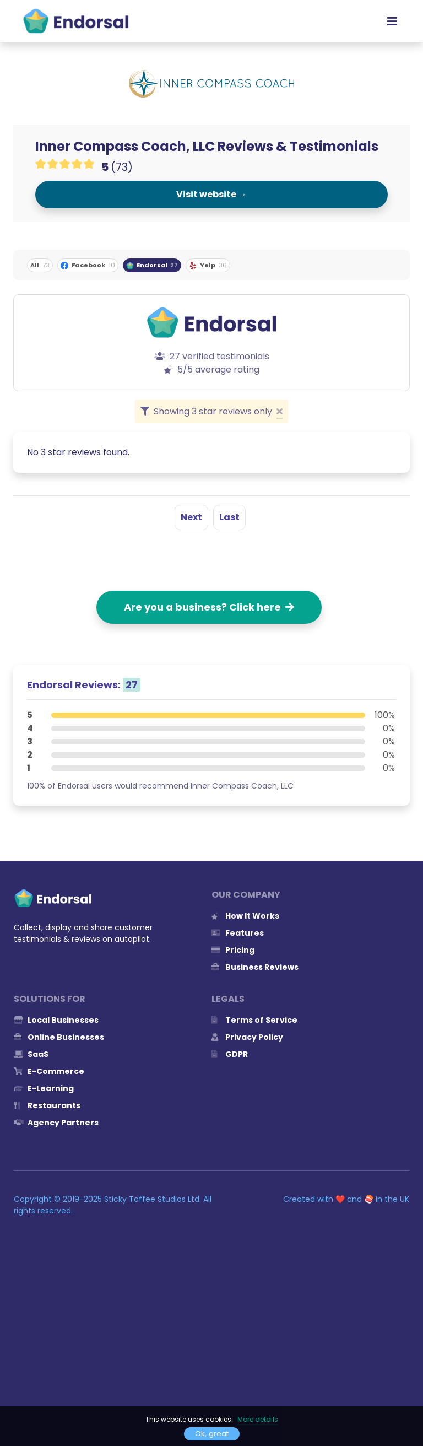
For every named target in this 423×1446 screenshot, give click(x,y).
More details (257, 1419)
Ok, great (212, 1433)
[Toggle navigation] (392, 21)
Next (191, 517)
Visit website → (211, 194)
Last (229, 517)
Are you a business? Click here (209, 607)
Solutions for (49, 998)
